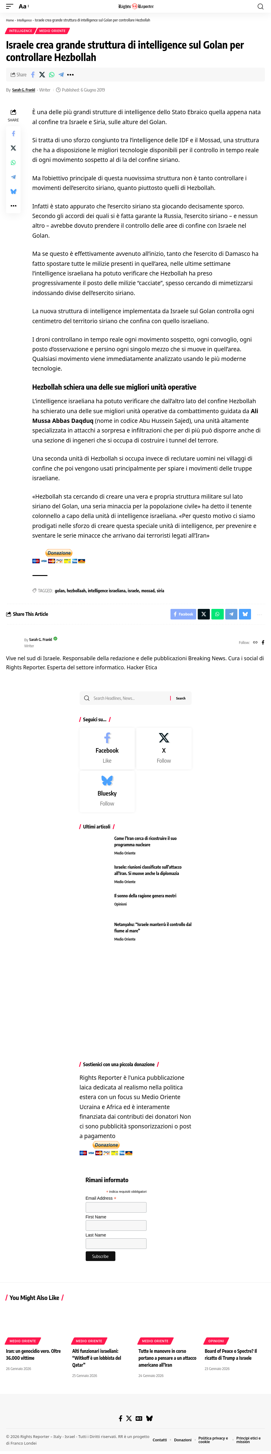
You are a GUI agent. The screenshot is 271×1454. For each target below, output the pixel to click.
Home (10, 20)
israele (133, 591)
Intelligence (26, 20)
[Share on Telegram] (61, 75)
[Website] (254, 645)
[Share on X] (42, 75)
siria (160, 591)
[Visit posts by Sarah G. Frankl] (13, 645)
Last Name (96, 1239)
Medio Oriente (54, 31)
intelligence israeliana (106, 591)
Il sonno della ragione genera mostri (145, 899)
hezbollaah (76, 591)
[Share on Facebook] (32, 75)
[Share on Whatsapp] (51, 75)
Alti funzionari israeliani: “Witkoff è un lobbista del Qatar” (98, 1361)
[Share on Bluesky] (13, 192)
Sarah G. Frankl (25, 90)
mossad (148, 591)
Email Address (101, 1202)
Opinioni (121, 908)
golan (59, 591)
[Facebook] (262, 645)
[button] (11, 6)
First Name (96, 1220)
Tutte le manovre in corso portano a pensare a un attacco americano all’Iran (164, 1361)
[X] (164, 753)
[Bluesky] (107, 795)
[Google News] (139, 1422)
